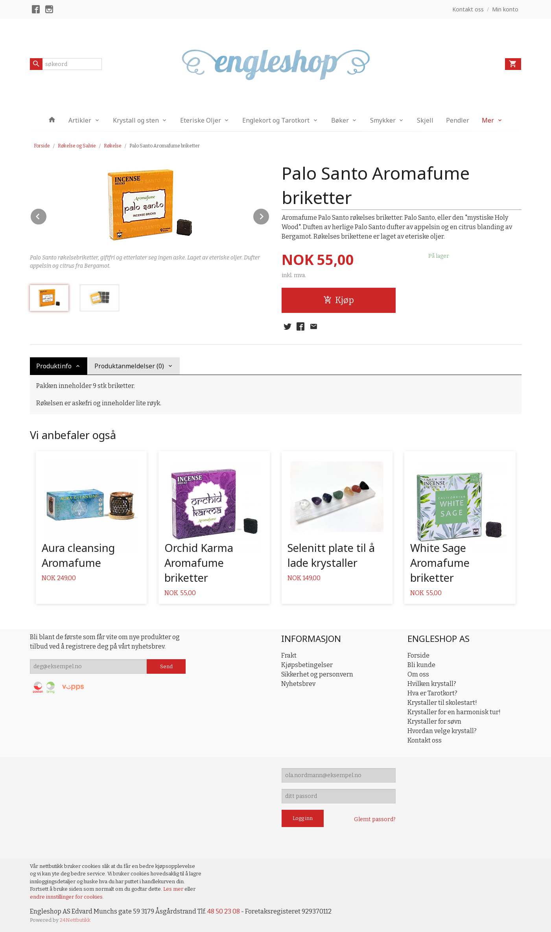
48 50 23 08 (223, 911)
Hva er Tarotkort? (432, 693)
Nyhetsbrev (298, 684)
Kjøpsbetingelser (307, 665)
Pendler (457, 120)
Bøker (340, 120)
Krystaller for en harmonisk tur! (454, 712)
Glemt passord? (375, 819)
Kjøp (338, 300)
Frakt (289, 655)
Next (269, 215)
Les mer (173, 889)
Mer (488, 120)
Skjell (425, 120)
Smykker (383, 120)
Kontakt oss (424, 740)
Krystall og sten (136, 120)
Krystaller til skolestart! (442, 702)
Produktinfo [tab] (54, 366)
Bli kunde (421, 665)
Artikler (79, 120)
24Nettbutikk (75, 920)
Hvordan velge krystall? (442, 731)
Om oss (418, 674)
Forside (42, 146)
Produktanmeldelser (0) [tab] (129, 366)
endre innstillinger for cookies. (67, 897)
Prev (46, 215)
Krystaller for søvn (434, 721)
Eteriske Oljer (200, 120)
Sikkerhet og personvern (317, 674)
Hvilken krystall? (431, 684)
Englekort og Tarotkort (276, 120)
